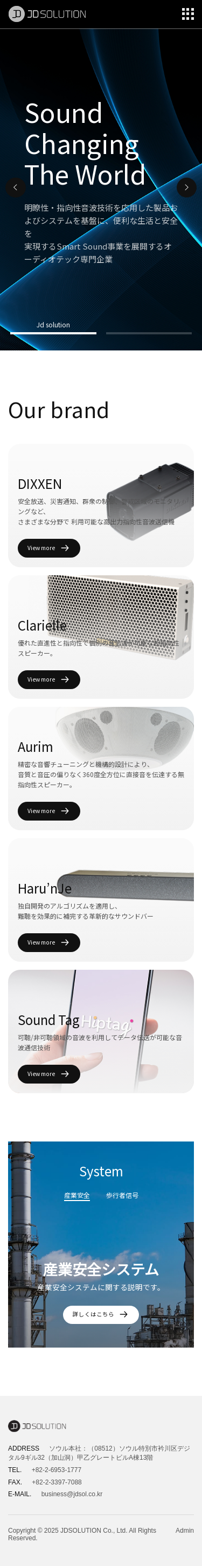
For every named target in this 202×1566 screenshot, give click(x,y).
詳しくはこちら (101, 1314)
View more (49, 548)
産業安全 (77, 1194)
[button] (15, 188)
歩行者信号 (122, 1194)
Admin (185, 1530)
